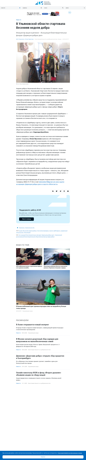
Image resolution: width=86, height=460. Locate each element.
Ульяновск (22, 227)
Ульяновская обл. (30, 227)
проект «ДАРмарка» (54, 230)
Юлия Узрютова (29, 39)
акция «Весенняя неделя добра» (28, 230)
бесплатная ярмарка (43, 230)
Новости (18, 19)
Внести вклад (26, 219)
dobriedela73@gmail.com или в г (49, 182)
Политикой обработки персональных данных (70, 453)
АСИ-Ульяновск (20, 39)
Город (59, 39)
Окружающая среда (27, 311)
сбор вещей (27, 232)
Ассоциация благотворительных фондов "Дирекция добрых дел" (36, 235)
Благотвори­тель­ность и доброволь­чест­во (46, 39)
